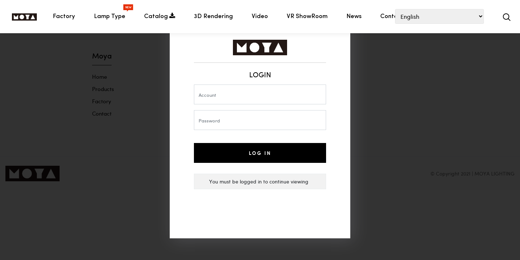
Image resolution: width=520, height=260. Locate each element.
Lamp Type (111, 14)
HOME (24, 17)
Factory (64, 16)
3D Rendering (213, 16)
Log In (260, 153)
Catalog (159, 16)
